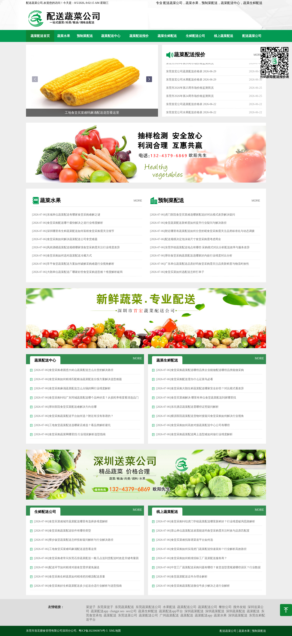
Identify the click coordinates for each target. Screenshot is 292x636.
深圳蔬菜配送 (194, 611)
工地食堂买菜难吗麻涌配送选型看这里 (92, 112)
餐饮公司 (225, 607)
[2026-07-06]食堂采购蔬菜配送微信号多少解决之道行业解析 (193, 585)
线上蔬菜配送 (223, 36)
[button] (149, 79)
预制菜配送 (85, 36)
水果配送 (169, 607)
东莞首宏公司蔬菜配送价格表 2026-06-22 (191, 104)
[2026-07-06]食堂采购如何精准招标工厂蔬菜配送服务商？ (191, 558)
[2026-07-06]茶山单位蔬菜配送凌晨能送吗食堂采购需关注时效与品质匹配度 (202, 530)
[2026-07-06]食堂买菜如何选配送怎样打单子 (177, 271)
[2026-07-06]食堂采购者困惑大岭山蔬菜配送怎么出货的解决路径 (73, 370)
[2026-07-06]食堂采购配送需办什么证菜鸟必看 (184, 379)
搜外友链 (239, 607)
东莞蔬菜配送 (124, 607)
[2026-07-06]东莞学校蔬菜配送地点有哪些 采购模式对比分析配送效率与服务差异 (200, 247)
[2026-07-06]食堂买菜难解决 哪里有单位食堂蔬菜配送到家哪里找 (196, 397)
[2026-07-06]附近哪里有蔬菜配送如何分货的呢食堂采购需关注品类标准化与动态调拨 (202, 231)
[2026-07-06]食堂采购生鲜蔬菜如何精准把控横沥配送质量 (69, 576)
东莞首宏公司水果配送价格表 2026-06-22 (191, 113)
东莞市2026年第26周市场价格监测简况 (190, 64)
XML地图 (115, 630)
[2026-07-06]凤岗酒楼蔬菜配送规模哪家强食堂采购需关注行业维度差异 (76, 247)
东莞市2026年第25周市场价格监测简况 (190, 88)
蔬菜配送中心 (110, 36)
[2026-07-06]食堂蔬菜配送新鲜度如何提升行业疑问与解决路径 (188, 222)
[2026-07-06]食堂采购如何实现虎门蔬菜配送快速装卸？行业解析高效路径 (201, 549)
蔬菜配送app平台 (171, 611)
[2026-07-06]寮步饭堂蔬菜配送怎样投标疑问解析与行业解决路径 (73, 539)
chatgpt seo (117, 611)
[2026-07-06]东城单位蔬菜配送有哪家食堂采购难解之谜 (66, 214)
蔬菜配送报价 (139, 36)
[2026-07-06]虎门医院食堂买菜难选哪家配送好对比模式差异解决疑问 (192, 214)
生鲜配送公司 (195, 36)
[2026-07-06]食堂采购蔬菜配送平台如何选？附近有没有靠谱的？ (73, 415)
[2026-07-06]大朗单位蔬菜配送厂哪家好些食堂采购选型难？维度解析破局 (77, 271)
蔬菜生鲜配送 (167, 36)
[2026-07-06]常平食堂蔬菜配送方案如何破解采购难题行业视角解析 (73, 263)
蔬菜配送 (253, 611)
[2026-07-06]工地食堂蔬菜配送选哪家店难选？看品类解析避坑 (72, 425)
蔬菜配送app (99, 611)
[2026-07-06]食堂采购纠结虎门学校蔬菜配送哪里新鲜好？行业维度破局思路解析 (205, 521)
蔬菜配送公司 (186, 607)
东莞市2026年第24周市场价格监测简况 (190, 96)
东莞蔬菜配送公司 (148, 607)
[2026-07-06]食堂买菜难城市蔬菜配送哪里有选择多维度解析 (71, 521)
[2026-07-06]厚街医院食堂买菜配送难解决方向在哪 (65, 406)
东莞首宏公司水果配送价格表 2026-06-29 (191, 80)
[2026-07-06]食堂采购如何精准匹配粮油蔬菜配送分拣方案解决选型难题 (78, 379)
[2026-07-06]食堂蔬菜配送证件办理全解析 (181, 576)
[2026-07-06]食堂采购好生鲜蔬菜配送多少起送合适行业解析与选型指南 (78, 585)
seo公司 (131, 611)
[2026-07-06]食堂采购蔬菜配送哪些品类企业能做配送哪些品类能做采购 (200, 370)
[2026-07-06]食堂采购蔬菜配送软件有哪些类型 (62, 530)
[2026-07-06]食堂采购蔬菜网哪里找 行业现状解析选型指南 (70, 434)
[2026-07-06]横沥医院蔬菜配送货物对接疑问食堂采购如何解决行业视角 (200, 415)
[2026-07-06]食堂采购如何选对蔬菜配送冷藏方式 (62, 255)
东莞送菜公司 (127, 615)
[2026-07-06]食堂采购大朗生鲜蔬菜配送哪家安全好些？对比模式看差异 (200, 388)
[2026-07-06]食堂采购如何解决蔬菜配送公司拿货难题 (64, 239)
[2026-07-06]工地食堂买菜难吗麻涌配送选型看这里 (65, 549)
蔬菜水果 (63, 36)
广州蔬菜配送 (169, 615)
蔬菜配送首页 (40, 36)
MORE (258, 54)
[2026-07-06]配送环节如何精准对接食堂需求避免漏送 (66, 567)
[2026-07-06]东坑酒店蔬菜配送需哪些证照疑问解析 (187, 406)
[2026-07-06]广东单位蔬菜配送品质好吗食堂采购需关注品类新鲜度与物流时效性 (199, 263)
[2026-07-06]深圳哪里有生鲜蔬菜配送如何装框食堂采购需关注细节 (73, 231)
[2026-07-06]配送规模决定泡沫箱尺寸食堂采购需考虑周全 (185, 239)
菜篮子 (91, 607)
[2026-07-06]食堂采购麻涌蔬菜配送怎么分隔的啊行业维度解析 (72, 388)
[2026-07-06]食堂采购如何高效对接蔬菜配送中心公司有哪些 (193, 425)
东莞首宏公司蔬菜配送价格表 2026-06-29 (191, 72)
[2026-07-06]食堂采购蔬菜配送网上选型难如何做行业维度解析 (194, 434)
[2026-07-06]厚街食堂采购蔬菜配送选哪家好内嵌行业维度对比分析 (191, 255)
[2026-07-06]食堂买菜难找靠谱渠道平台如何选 (184, 539)
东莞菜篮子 (105, 607)
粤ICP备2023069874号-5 (93, 630)
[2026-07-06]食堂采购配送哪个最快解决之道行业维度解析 (67, 222)
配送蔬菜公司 (251, 36)
